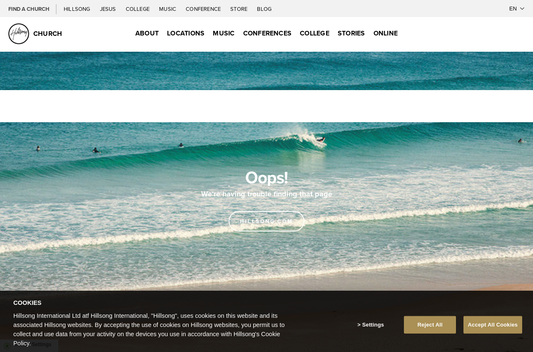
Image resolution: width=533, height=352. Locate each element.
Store (239, 9)
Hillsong (78, 9)
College (138, 9)
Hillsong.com (266, 221)
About (147, 33)
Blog (264, 9)
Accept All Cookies (493, 329)
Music (168, 9)
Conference (204, 9)
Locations (185, 33)
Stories (351, 33)
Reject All (430, 329)
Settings (373, 329)
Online (386, 33)
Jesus (108, 9)
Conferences (267, 33)
